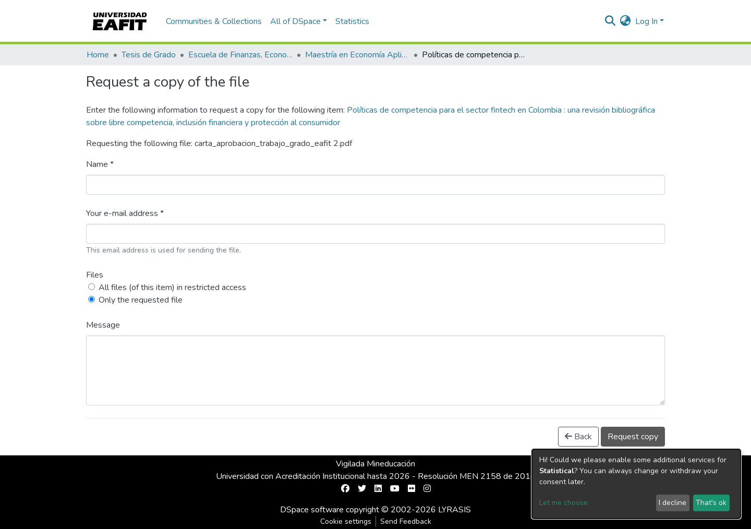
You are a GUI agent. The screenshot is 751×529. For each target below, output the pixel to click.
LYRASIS (454, 509)
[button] (625, 21)
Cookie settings (345, 521)
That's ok (711, 503)
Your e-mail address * (125, 213)
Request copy (633, 436)
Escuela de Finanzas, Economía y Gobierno (240, 55)
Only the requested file (141, 300)
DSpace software (312, 509)
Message (103, 325)
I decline (672, 503)
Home (98, 55)
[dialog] (636, 484)
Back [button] (578, 436)
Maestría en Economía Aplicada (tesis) (357, 55)
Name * (100, 164)
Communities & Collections (214, 21)
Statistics (352, 21)
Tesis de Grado (149, 55)
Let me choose (563, 503)
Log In (646, 21)
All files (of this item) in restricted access (172, 287)
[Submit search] (610, 21)
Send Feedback (405, 521)
